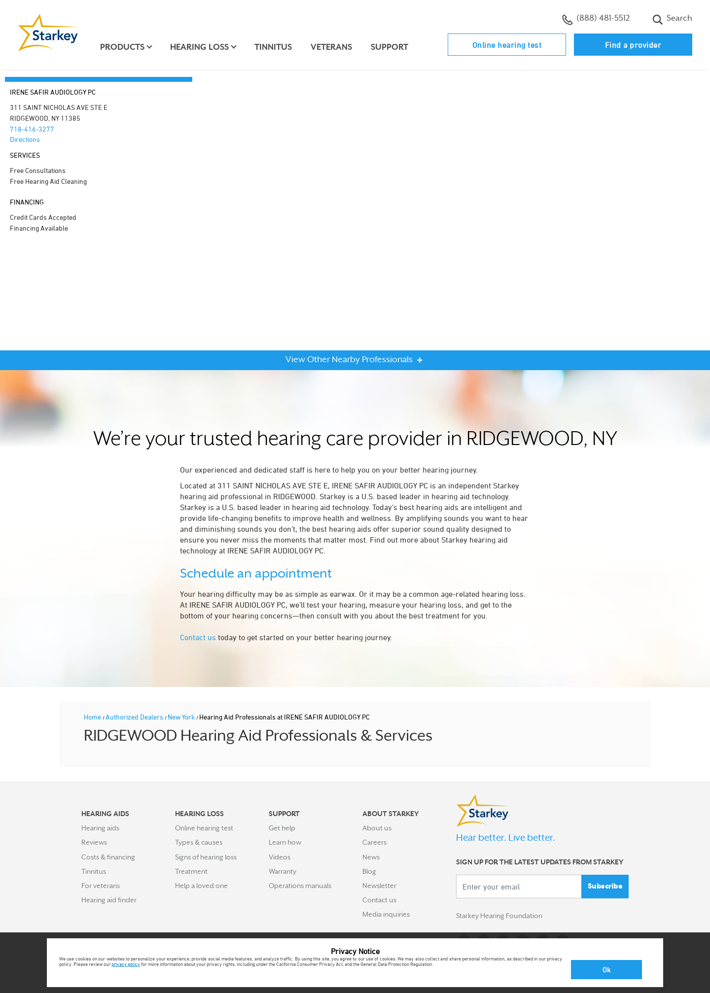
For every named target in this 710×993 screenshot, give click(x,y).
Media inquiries (386, 914)
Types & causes (198, 842)
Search (672, 19)
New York (182, 717)
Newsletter (379, 886)
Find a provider (633, 44)
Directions (25, 139)
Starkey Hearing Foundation (499, 916)
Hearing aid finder (109, 900)
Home (93, 717)
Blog (369, 871)
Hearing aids (100, 828)
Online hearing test (507, 44)
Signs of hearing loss (206, 857)
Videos (279, 857)
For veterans (100, 886)
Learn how (285, 842)
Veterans (331, 47)
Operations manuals (300, 886)
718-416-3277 (32, 129)
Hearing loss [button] (199, 47)
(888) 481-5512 (596, 19)
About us (376, 828)
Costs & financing (108, 857)
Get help (282, 828)
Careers (374, 842)
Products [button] (122, 47)
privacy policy (125, 964)
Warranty (282, 871)
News (371, 857)
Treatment (191, 871)
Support (389, 47)
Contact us (198, 637)
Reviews (94, 842)
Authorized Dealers (135, 717)
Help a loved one (201, 886)
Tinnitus (273, 47)
